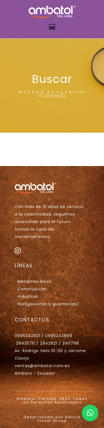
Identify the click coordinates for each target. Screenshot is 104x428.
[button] (90, 413)
